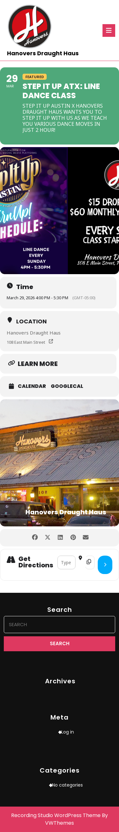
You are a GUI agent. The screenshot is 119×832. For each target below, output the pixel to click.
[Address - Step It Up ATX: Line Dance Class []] (66, 562)
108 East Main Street (26, 342)
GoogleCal (67, 386)
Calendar (32, 386)
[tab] (108, 30)
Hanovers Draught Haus (43, 53)
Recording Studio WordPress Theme (56, 815)
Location (31, 321)
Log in (67, 732)
